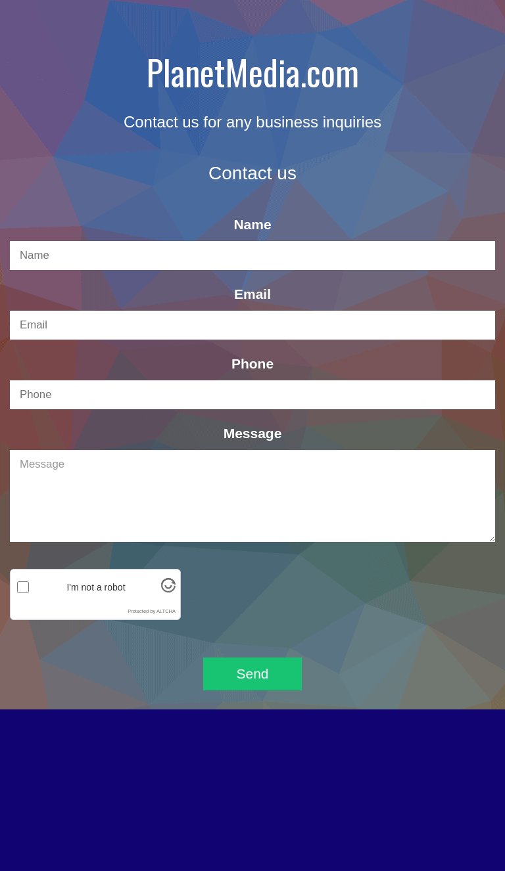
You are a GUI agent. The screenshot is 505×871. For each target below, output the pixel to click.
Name (252, 224)
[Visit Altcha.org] (168, 590)
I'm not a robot (95, 587)
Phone (252, 363)
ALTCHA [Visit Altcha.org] (166, 611)
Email (252, 294)
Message (253, 433)
